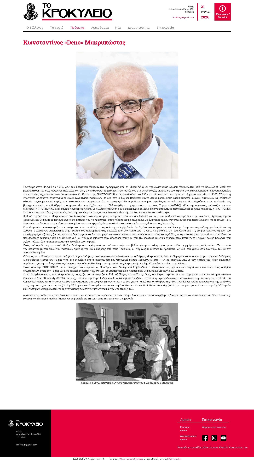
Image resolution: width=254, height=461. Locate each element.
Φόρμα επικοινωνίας (214, 427)
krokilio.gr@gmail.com (183, 17)
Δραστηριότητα (139, 27)
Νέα (118, 27)
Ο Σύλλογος (35, 27)
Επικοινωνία (165, 27)
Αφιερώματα (100, 27)
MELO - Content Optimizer (131, 459)
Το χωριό (56, 27)
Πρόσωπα (77, 27)
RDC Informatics (174, 459)
